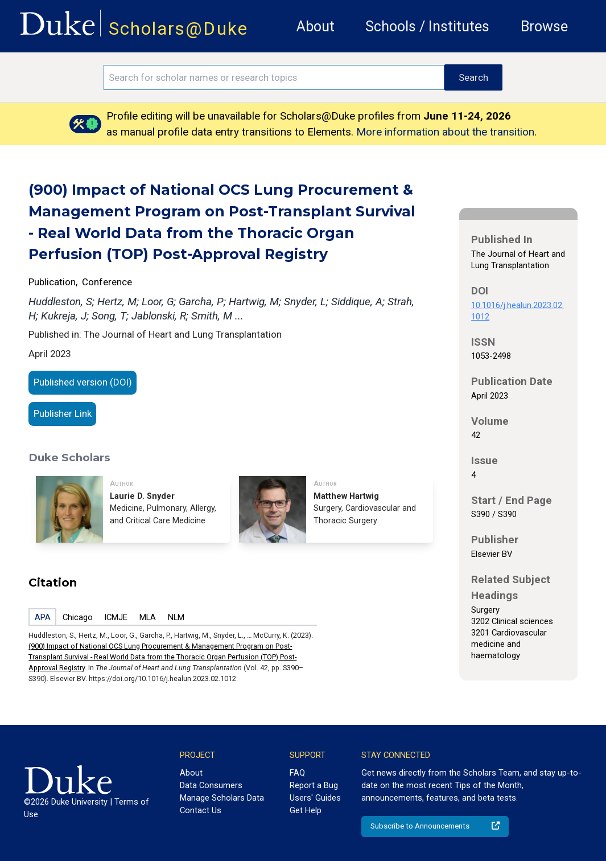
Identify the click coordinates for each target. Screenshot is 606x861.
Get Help (305, 810)
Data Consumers (211, 785)
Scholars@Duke (178, 28)
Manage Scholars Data (222, 798)
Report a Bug (314, 785)
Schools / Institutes (427, 26)
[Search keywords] (274, 77)
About (315, 26)
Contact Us (200, 810)
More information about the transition (445, 131)
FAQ (297, 773)
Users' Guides (315, 798)
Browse (544, 26)
